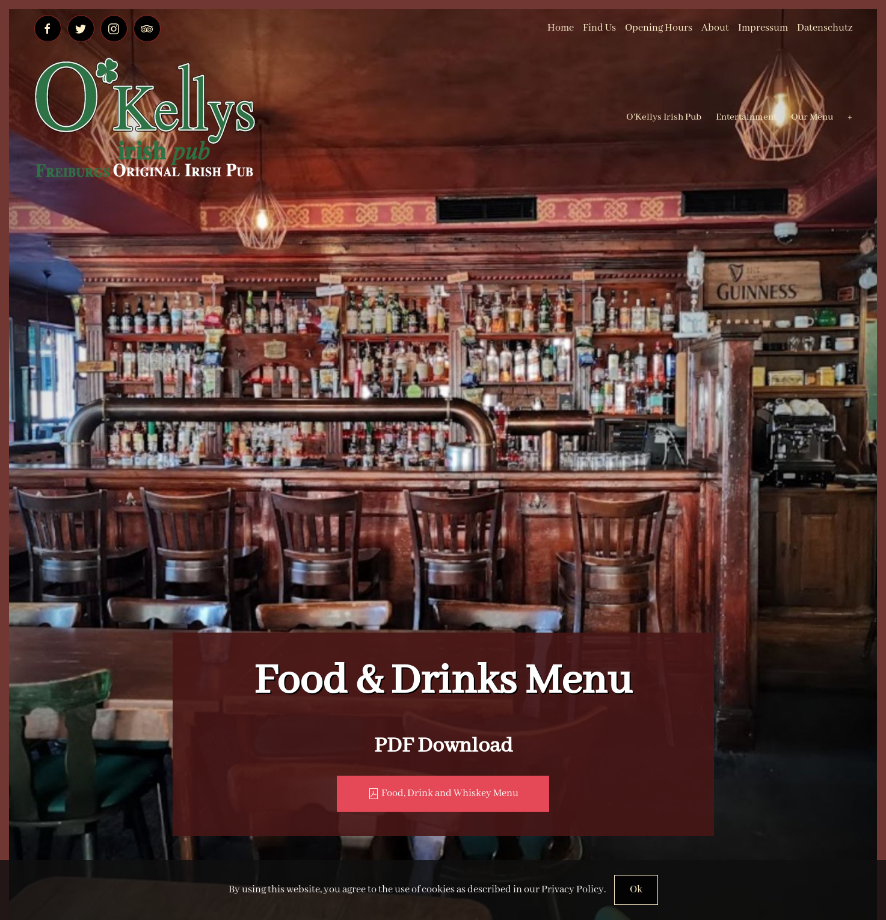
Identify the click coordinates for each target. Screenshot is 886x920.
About (715, 28)
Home (560, 28)
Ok (636, 889)
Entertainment (746, 117)
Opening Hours (658, 28)
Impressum (763, 28)
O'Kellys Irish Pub (663, 117)
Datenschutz (824, 28)
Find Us (599, 28)
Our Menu (812, 117)
